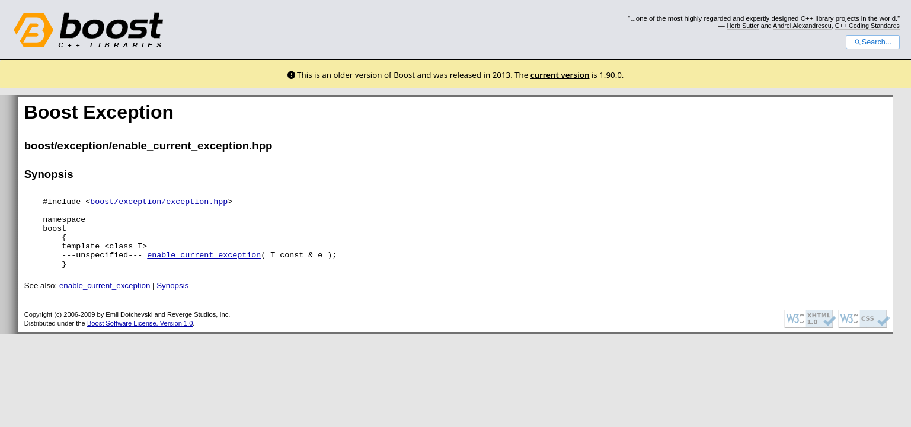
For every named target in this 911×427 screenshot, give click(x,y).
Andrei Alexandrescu (802, 25)
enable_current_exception (204, 267)
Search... (872, 42)
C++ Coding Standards (867, 25)
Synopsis (172, 299)
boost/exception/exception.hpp (159, 202)
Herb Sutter (743, 25)
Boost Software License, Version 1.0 (140, 337)
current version (560, 74)
